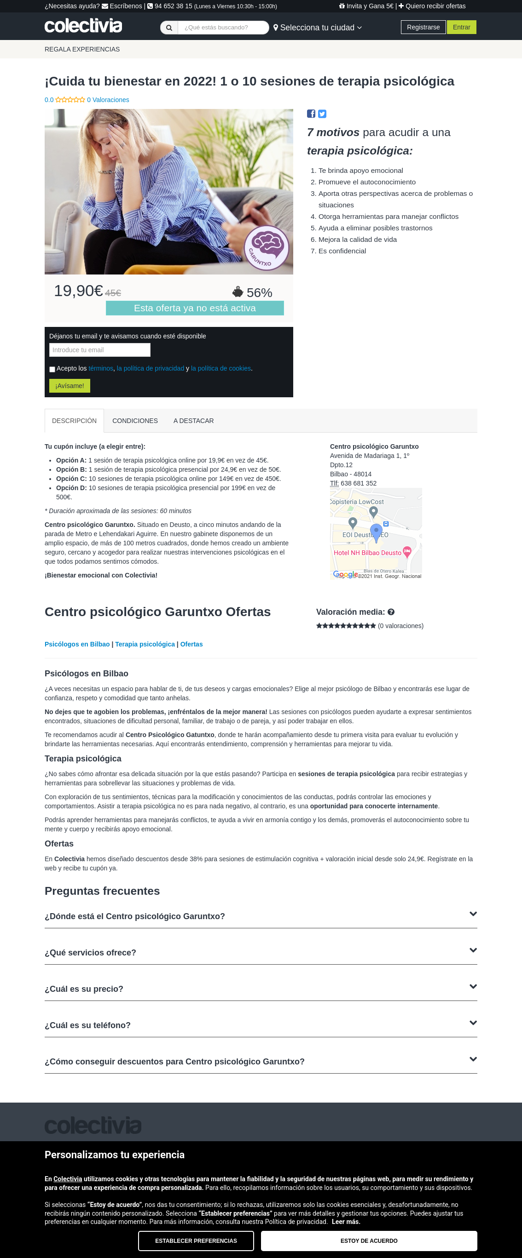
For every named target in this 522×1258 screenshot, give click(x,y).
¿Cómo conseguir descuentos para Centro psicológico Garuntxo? (261, 1060)
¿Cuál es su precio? (261, 988)
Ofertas (191, 644)
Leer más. (346, 1221)
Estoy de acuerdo (369, 1241)
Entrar (461, 27)
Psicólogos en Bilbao (77, 644)
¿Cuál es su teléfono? (261, 1024)
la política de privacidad (150, 368)
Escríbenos (122, 6)
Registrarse (423, 27)
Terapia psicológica (145, 644)
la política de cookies (221, 368)
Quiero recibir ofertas (432, 6)
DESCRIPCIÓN (74, 420)
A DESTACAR (194, 420)
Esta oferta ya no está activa (195, 308)
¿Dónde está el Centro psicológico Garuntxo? (261, 915)
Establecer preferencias (196, 1241)
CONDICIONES (135, 420)
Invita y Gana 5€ (366, 6)
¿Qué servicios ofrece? (261, 951)
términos (100, 368)
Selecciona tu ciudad (317, 27)
